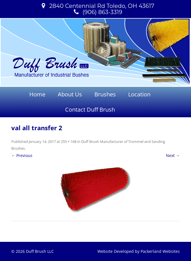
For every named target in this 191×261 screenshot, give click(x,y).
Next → (173, 155)
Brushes (105, 94)
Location (139, 94)
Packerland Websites (160, 251)
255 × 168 (68, 141)
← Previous (21, 155)
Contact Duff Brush (90, 109)
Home (37, 94)
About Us (70, 94)
